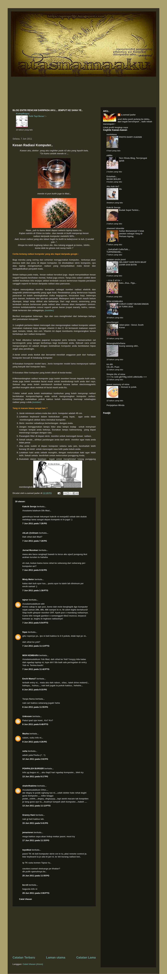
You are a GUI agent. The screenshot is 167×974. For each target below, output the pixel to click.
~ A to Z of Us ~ (114, 280)
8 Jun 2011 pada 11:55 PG (35, 707)
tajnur (25, 600)
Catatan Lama (86, 957)
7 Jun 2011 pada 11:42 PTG (35, 669)
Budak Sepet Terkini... (129, 210)
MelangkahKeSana (115, 343)
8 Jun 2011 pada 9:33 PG (34, 689)
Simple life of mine (115, 374)
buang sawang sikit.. (129, 346)
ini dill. (109, 364)
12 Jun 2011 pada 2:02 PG (35, 759)
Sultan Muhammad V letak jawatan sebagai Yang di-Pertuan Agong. (131, 233)
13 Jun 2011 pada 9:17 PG (35, 776)
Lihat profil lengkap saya (115, 127)
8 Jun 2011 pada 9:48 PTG (35, 724)
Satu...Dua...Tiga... (127, 283)
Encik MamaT (29, 678)
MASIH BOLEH (113, 179)
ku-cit (25, 885)
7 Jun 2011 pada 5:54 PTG (35, 623)
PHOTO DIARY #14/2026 (130, 137)
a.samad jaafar (128, 114)
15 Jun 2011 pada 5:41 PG (35, 823)
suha (24, 751)
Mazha (25, 733)
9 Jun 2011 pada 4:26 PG (34, 742)
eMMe (109, 155)
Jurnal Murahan (30, 550)
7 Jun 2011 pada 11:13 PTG (35, 646)
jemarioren (27, 832)
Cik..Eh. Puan (112, 367)
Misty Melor (28, 579)
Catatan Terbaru (24, 957)
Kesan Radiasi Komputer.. (33, 145)
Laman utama (55, 957)
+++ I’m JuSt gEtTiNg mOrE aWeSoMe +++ (126, 377)
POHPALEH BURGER (33, 768)
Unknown (27, 716)
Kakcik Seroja (29, 506)
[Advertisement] (54, 931)
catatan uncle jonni (116, 259)
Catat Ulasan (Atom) (33, 964)
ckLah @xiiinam (30, 533)
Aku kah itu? (112, 186)
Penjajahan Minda (115, 405)
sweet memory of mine (117, 384)
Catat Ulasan (25, 899)
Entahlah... (111, 176)
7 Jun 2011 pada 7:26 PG (34, 523)
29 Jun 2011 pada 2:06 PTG (35, 893)
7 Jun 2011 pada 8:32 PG (34, 570)
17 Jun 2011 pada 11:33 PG (35, 840)
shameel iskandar (115, 228)
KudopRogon (22, 113)
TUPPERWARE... (114, 252)
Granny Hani (28, 815)
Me (120, 189)
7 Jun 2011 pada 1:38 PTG (35, 590)
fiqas (24, 632)
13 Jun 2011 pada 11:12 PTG (36, 805)
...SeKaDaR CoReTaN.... (118, 249)
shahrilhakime (29, 786)
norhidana (111, 134)
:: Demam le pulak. (128, 387)
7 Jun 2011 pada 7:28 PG (34, 541)
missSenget (112, 322)
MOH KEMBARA (30, 655)
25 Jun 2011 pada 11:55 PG (35, 875)
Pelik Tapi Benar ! (37, 116)
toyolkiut (26, 850)
